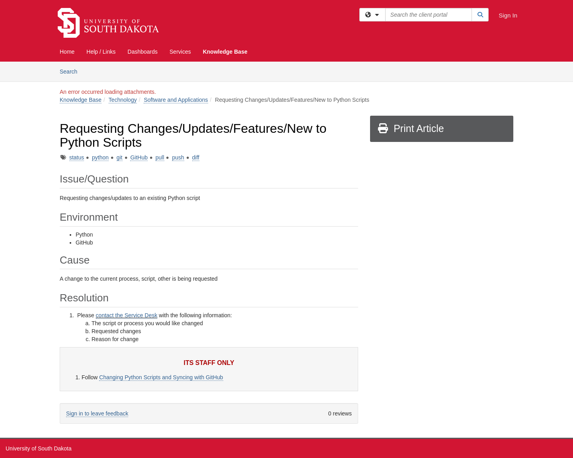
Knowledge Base (225, 52)
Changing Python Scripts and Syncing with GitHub (161, 377)
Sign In (508, 15)
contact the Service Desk (127, 315)
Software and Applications (176, 100)
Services (180, 52)
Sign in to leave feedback (97, 413)
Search (71, 71)
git (120, 157)
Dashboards (143, 52)
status (76, 157)
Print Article (410, 128)
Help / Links (100, 52)
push (178, 157)
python (100, 157)
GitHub (139, 157)
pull (160, 157)
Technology (123, 100)
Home (67, 52)
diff (195, 157)
